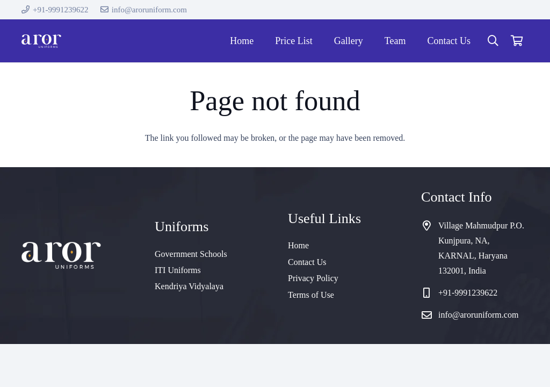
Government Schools (191, 254)
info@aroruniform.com (478, 314)
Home (298, 245)
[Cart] (517, 40)
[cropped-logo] (41, 41)
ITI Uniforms (178, 270)
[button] (493, 41)
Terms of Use (311, 294)
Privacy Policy (313, 278)
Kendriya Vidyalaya (189, 286)
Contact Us (307, 262)
